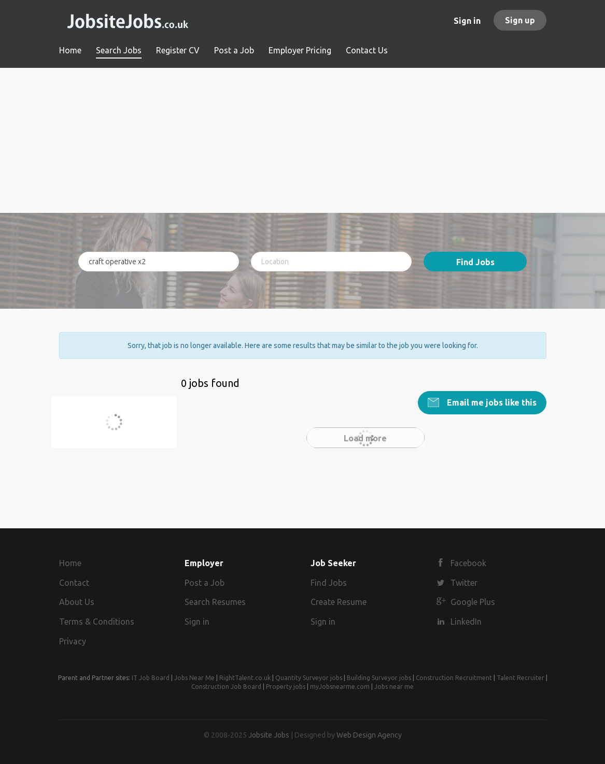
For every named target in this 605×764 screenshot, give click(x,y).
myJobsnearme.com (340, 686)
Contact (74, 582)
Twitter (464, 582)
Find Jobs (475, 262)
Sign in (467, 20)
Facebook (468, 563)
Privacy (72, 641)
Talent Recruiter (520, 677)
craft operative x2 (107, 428)
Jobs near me (394, 686)
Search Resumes (215, 602)
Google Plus (473, 602)
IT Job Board (151, 677)
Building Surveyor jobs (379, 677)
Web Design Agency (369, 735)
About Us (76, 602)
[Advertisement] (302, 140)
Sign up (520, 20)
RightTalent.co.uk (245, 677)
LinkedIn (466, 621)
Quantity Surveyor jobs (308, 677)
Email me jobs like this (491, 402)
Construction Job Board (226, 686)
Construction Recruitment (454, 677)
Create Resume (339, 602)
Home (70, 563)
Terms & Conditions (96, 621)
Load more (365, 438)
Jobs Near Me (194, 677)
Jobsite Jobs (268, 735)
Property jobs (285, 686)
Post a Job (204, 582)
